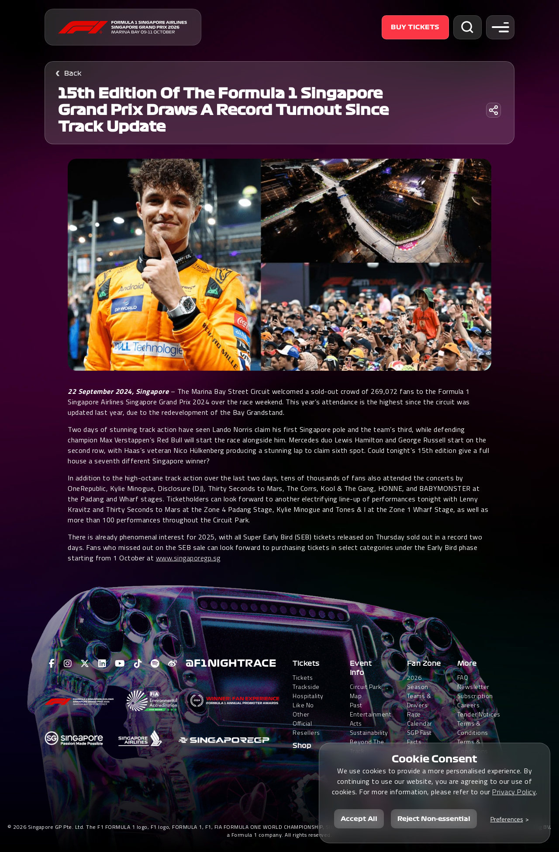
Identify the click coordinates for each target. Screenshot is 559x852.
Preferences (506, 819)
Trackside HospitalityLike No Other (308, 700)
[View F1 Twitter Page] (85, 663)
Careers (468, 704)
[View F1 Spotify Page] (155, 663)
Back (73, 73)
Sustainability (369, 732)
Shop (302, 746)
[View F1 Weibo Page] (173, 663)
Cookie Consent (434, 759)
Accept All (359, 819)
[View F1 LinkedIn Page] (102, 663)
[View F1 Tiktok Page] (138, 663)
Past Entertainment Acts (371, 714)
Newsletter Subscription (475, 691)
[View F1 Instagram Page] (67, 663)
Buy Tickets (415, 27)
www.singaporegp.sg (188, 558)
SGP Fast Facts (419, 737)
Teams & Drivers (419, 700)
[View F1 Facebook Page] (52, 663)
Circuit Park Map (366, 691)
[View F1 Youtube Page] (120, 663)
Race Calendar (419, 718)
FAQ (463, 677)
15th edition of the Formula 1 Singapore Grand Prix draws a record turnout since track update (223, 110)
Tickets (306, 664)
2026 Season (417, 682)
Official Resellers (306, 728)
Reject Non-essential (433, 819)
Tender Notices (478, 714)
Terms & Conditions (472, 728)
